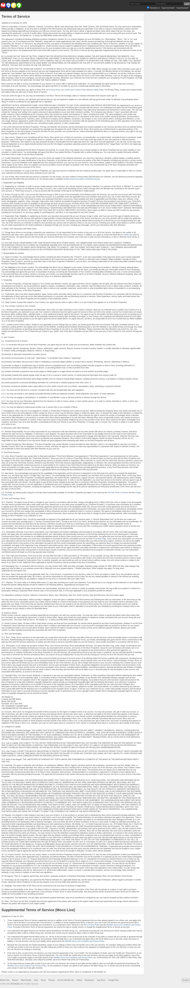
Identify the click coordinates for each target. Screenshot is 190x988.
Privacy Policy (54, 90)
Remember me (155, 8)
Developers (89, 980)
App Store (101, 980)
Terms (43, 980)
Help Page (102, 539)
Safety (79, 980)
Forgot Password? (182, 8)
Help (36, 980)
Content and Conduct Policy (75, 90)
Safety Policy (98, 90)
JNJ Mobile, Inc (16, 984)
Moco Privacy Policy (92, 925)
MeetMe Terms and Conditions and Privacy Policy (84, 941)
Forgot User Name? (168, 8)
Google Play (113, 980)
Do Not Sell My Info (66, 980)
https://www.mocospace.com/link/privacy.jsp (82, 179)
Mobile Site (4, 980)
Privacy (52, 980)
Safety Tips (128, 235)
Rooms (15, 980)
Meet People (26, 980)
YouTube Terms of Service (117, 493)
